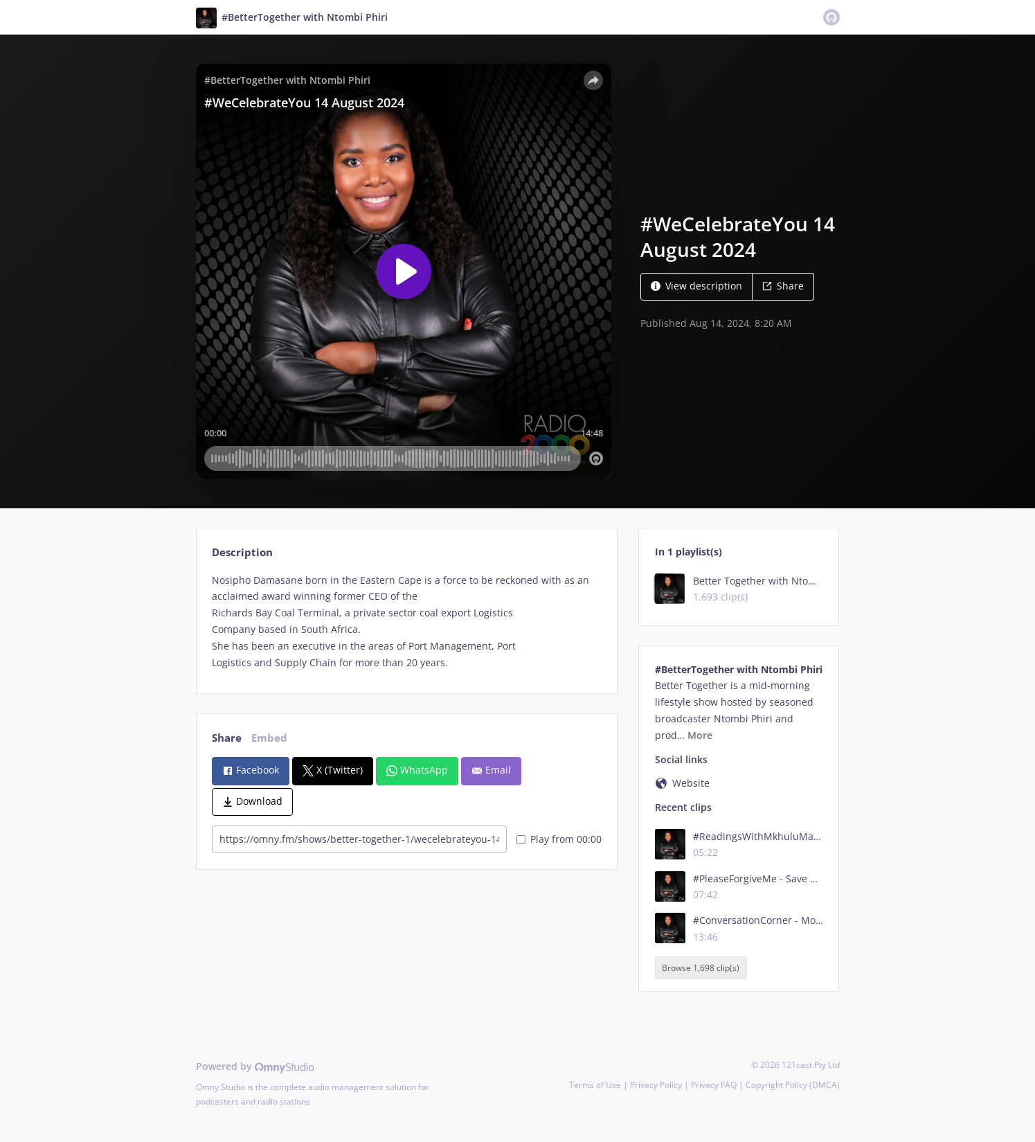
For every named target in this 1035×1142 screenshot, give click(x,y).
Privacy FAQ (714, 1085)
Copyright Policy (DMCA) (793, 1085)
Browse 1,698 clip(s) (700, 968)
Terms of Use (595, 1085)
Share (783, 285)
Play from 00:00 (559, 839)
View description (696, 285)
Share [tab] (227, 738)
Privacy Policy (656, 1085)
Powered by (255, 1066)
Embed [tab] (269, 738)
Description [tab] (242, 552)
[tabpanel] (407, 621)
